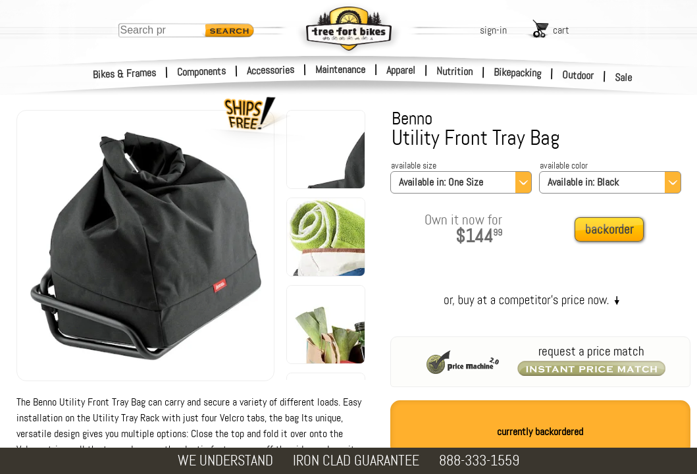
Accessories (270, 70)
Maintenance (340, 69)
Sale (623, 77)
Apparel (400, 70)
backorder (609, 229)
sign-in (493, 30)
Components (201, 71)
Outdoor (578, 75)
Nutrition (454, 71)
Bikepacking (518, 72)
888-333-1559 (479, 460)
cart (561, 30)
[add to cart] (612, 230)
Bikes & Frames (125, 74)
